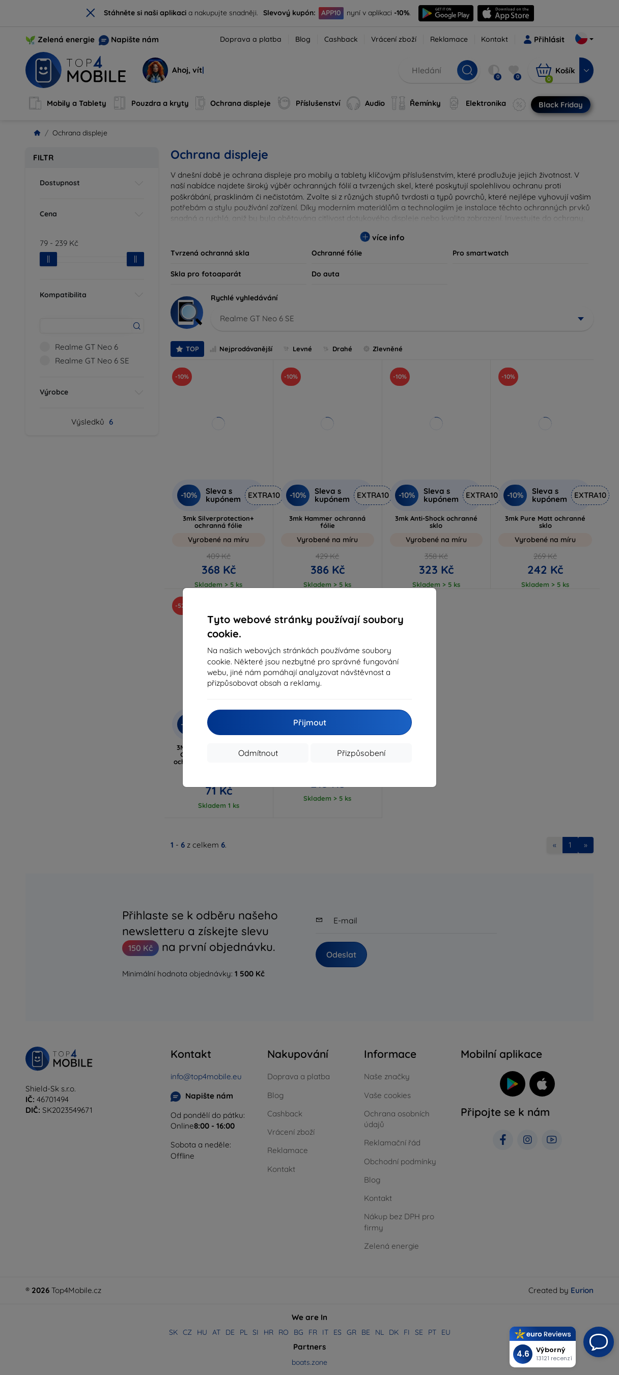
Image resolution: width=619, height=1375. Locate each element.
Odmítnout (258, 753)
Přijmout (309, 722)
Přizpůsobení (361, 753)
